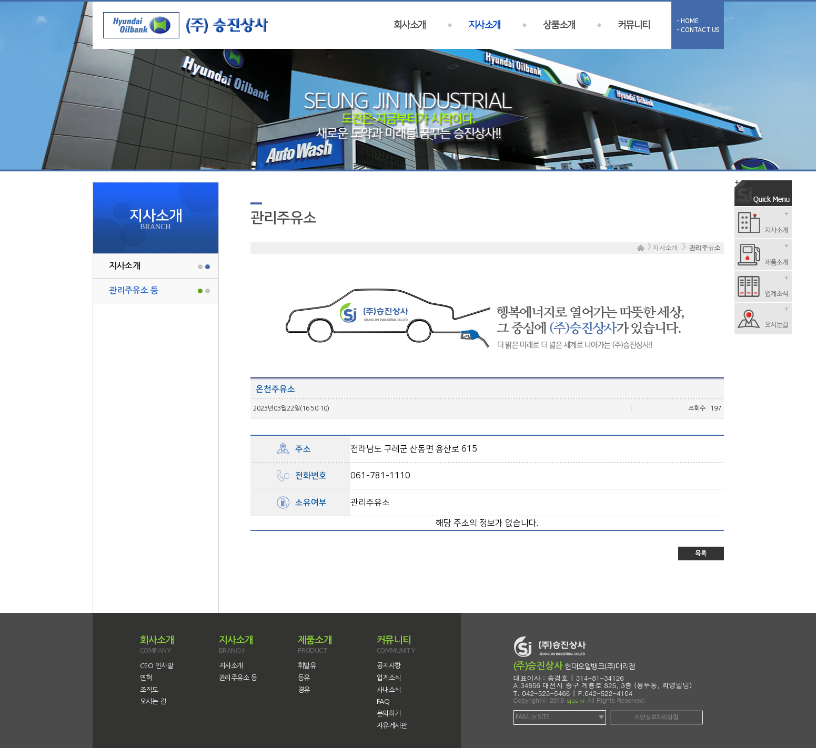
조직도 (149, 689)
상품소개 (559, 25)
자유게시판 (392, 725)
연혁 (146, 677)
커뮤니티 (634, 25)
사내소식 (389, 689)
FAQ (383, 701)
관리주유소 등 (133, 290)
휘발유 (307, 665)
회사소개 (410, 25)
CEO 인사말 (157, 665)
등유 (304, 677)
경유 (304, 689)
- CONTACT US (698, 30)
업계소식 (389, 677)
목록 (701, 553)
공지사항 (389, 665)
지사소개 (484, 25)
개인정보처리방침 (656, 717)
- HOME (688, 21)
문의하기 (389, 713)
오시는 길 (153, 701)
